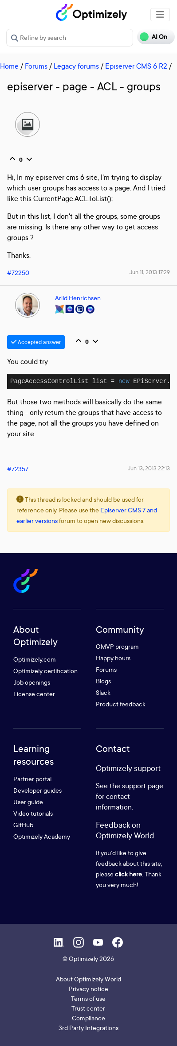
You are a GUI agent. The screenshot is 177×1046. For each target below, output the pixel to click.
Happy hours (113, 658)
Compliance (88, 1018)
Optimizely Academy (41, 836)
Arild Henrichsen (78, 298)
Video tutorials (33, 813)
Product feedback (121, 704)
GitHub (23, 825)
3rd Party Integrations (88, 1027)
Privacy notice (88, 988)
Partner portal (32, 779)
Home (9, 66)
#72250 (18, 272)
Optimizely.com (34, 659)
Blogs (103, 681)
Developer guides (37, 790)
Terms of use (88, 998)
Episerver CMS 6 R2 (136, 66)
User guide (28, 802)
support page (142, 785)
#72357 (17, 469)
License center (34, 694)
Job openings (31, 682)
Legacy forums (76, 66)
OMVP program (117, 646)
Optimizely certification (45, 670)
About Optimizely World (88, 979)
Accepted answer (36, 342)
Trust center (88, 1008)
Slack (103, 692)
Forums (36, 66)
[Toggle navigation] (160, 14)
